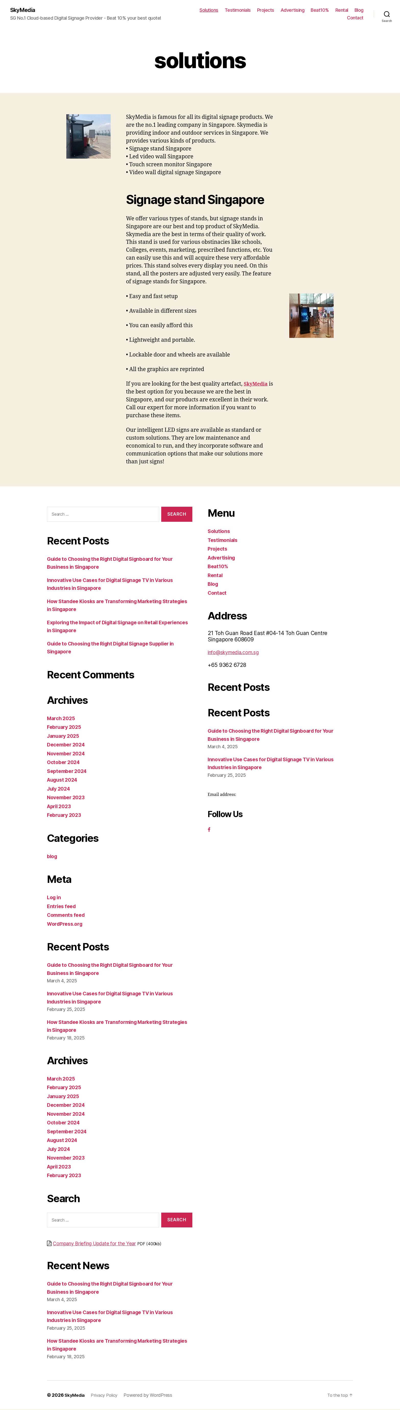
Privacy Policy (107, 1395)
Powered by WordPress (152, 1395)
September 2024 (68, 771)
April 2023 (60, 807)
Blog (359, 10)
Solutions (208, 10)
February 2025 (65, 727)
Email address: (222, 795)
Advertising (293, 10)
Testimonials (238, 10)
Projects (265, 10)
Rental (341, 10)
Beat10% (320, 10)
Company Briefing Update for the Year (100, 1244)
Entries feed (62, 907)
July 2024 (60, 789)
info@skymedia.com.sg (237, 653)
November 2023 (67, 798)
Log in (54, 898)
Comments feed (67, 915)
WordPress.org (66, 924)
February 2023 (65, 815)
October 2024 (65, 762)
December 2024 (68, 745)
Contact (355, 18)
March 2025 (62, 719)
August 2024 (64, 780)
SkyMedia (24, 10)
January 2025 (64, 736)
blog (52, 857)
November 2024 (68, 754)
